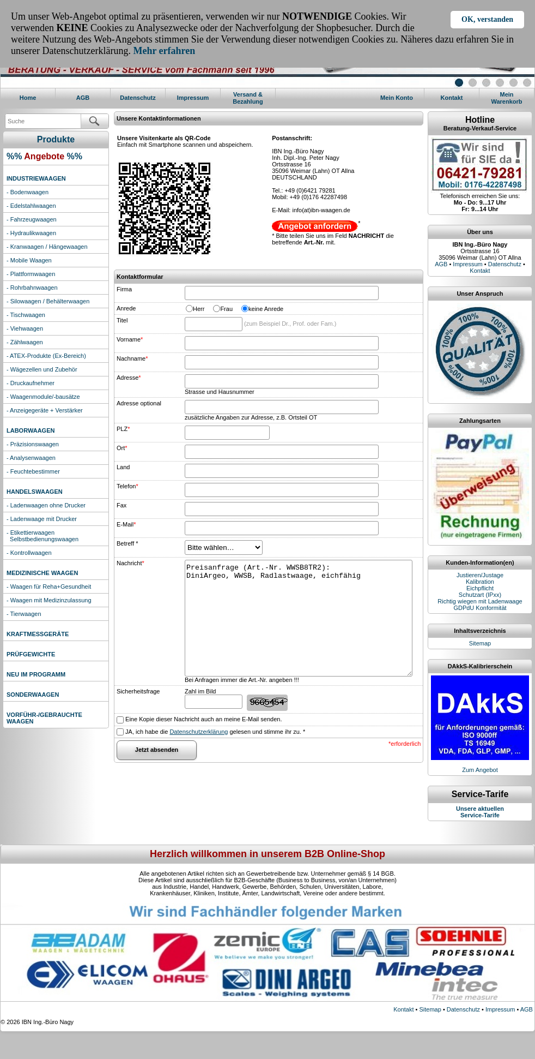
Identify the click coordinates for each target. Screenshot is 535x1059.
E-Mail (126, 524)
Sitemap (480, 643)
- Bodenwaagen (27, 192)
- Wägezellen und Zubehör (42, 369)
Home (28, 97)
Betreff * (127, 543)
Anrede (126, 308)
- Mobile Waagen (29, 260)
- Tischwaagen (26, 315)
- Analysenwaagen (31, 457)
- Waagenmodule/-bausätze (43, 396)
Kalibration (480, 581)
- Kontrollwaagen (29, 552)
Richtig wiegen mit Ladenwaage (479, 601)
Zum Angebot (479, 770)
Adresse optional (139, 403)
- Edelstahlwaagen (31, 205)
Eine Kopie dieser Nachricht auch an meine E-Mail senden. (203, 719)
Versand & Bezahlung (248, 98)
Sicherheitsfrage (138, 691)
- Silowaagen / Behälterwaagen (48, 301)
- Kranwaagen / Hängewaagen (47, 246)
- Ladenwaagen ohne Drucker (46, 505)
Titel (122, 320)
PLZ (123, 429)
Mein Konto (396, 97)
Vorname (130, 339)
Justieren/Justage (480, 575)
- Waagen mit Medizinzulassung (49, 600)
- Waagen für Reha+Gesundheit (49, 586)
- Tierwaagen (24, 614)
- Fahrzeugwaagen (32, 219)
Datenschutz (137, 97)
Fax (121, 505)
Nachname (132, 358)
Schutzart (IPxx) (480, 594)
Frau (226, 309)
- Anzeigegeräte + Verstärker (45, 410)
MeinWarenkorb (506, 98)
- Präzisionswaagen (33, 444)
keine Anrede (265, 309)
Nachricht (130, 563)
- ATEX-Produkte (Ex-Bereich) (46, 355)
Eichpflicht (480, 588)
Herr (198, 309)
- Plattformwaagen (31, 274)
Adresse (129, 377)
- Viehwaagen (25, 328)
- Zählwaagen (25, 342)
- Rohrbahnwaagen (32, 287)
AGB (82, 97)
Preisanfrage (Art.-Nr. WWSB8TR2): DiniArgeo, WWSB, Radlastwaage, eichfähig (298, 618)
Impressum (193, 97)
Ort (122, 448)
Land (123, 467)
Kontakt (452, 97)
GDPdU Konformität (479, 608)
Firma (124, 289)
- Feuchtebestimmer (33, 471)
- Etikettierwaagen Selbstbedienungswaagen (42, 535)
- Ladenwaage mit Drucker (42, 519)
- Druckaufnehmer (30, 383)
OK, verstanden (487, 19)
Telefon (127, 486)
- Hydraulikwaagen (31, 233)
